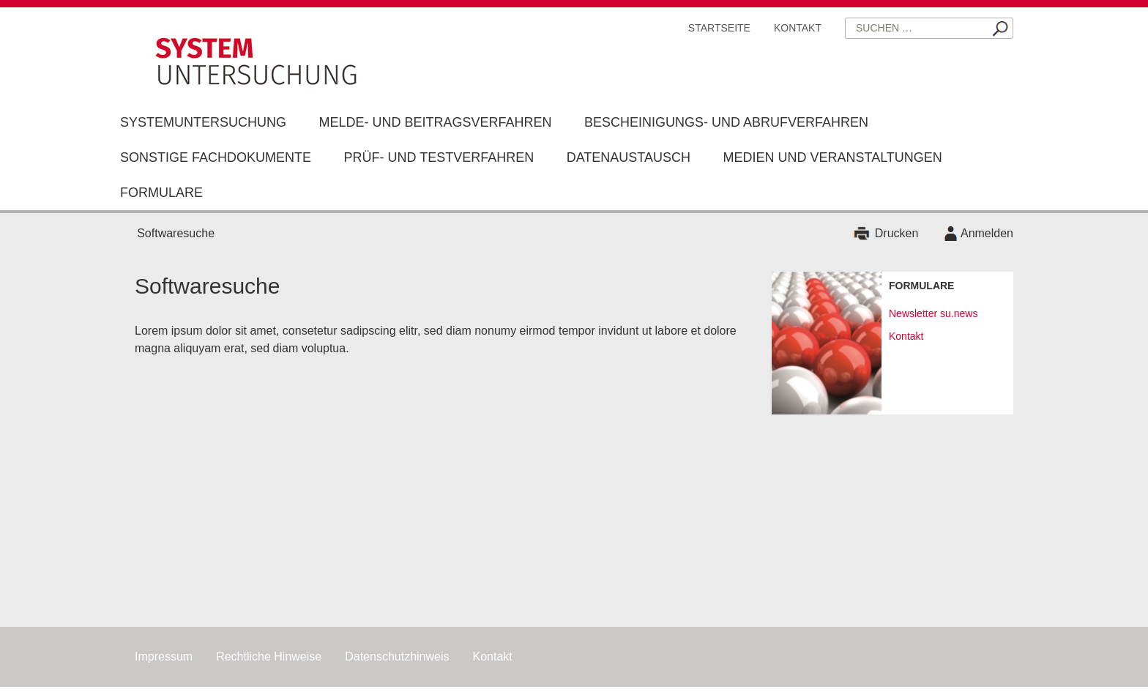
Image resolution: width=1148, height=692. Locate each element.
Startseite (719, 28)
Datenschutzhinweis (397, 656)
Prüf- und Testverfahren (438, 157)
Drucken (897, 233)
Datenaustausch (628, 157)
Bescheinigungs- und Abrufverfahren (726, 122)
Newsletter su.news (933, 313)
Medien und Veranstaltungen (832, 157)
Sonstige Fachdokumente (215, 157)
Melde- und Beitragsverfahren (434, 122)
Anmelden (987, 233)
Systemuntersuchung (203, 122)
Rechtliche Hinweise (268, 656)
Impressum (164, 656)
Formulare (161, 192)
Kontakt (797, 28)
